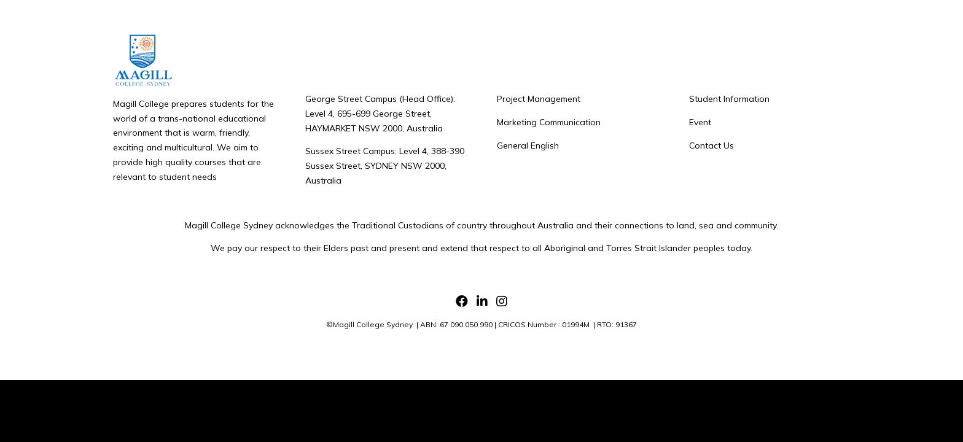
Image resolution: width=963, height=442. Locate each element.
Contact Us (711, 145)
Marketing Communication (549, 122)
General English (528, 145)
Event (700, 122)
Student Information (729, 98)
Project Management (538, 98)
